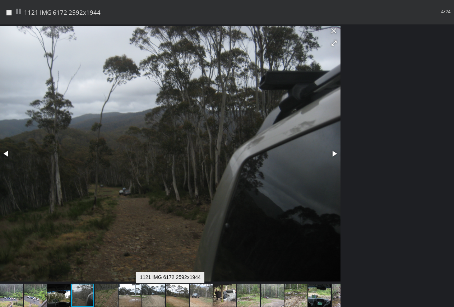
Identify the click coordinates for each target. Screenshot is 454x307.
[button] (334, 43)
